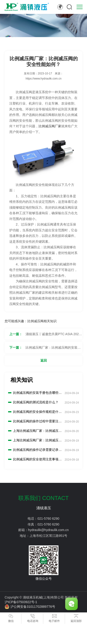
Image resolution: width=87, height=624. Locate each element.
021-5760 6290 (48, 518)
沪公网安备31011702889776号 (30, 606)
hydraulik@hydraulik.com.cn (48, 530)
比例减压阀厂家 (50, 126)
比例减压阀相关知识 (42, 321)
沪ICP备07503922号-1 (21, 602)
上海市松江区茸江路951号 (48, 536)
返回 (43, 360)
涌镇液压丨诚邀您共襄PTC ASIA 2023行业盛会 (53, 336)
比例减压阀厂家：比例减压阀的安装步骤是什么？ (53, 349)
